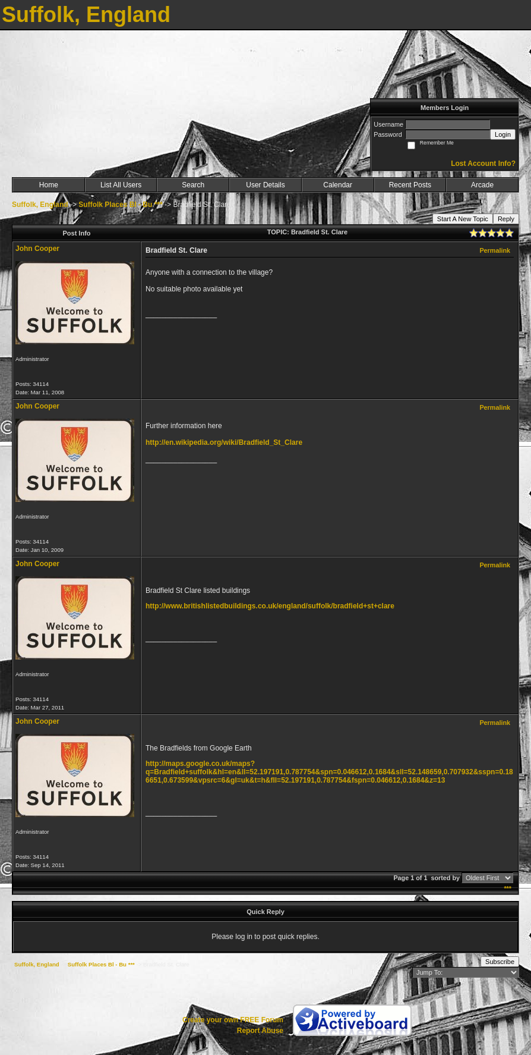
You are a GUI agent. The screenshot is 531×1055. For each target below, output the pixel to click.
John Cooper (37, 248)
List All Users (120, 185)
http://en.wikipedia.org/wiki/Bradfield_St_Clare (224, 442)
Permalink (494, 250)
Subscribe (499, 961)
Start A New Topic (462, 218)
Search (193, 185)
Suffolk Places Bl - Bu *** (120, 204)
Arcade (482, 185)
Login (503, 134)
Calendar (337, 185)
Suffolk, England (40, 204)
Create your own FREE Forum (232, 1020)
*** (507, 888)
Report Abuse (260, 1030)
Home (48, 185)
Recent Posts (410, 185)
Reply (506, 218)
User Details (265, 185)
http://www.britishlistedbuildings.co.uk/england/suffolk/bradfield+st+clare (270, 606)
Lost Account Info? (483, 163)
